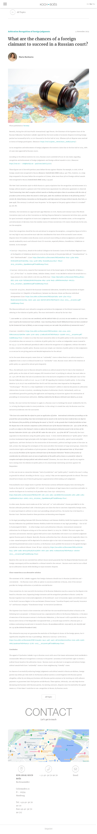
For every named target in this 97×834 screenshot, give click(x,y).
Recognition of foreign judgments (34, 31)
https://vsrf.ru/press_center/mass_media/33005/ (58, 142)
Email (75, 770)
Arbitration (13, 31)
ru (94, 4)
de (88, 4)
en (91, 4)
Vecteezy (26, 126)
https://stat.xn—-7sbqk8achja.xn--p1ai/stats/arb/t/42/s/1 (30, 163)
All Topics (48, 697)
